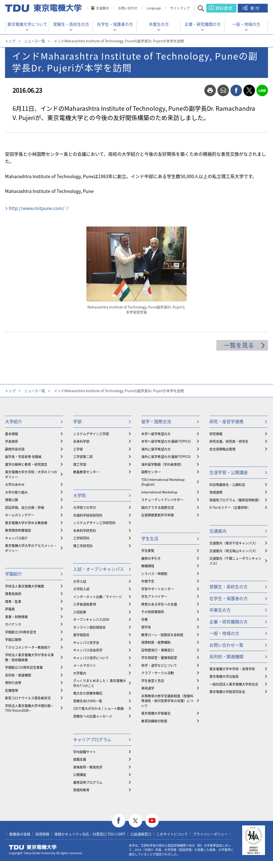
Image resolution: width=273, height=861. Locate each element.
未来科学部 (81, 441)
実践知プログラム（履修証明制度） (235, 499)
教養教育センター (86, 471)
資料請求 (223, 8)
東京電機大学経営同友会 (227, 691)
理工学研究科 (83, 545)
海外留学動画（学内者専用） (162, 464)
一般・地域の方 (246, 24)
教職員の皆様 (19, 833)
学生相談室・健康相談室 (159, 657)
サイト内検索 (205, 8)
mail (223, 90)
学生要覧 (147, 550)
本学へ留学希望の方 (156, 433)
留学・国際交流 (156, 421)
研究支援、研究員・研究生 (228, 441)
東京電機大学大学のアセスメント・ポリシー (31, 548)
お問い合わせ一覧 (226, 645)
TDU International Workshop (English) (163, 482)
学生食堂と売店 (152, 680)
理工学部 (79, 464)
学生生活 (149, 538)
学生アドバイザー (154, 596)
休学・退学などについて (159, 665)
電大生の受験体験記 (87, 693)
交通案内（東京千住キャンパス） (233, 543)
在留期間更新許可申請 (157, 514)
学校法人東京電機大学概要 (24, 586)
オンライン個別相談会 (89, 627)
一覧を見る (239, 345)
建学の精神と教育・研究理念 (26, 464)
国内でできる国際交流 (157, 507)
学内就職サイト (84, 751)
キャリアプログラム (92, 739)
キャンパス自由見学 (87, 650)
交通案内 (102, 8)
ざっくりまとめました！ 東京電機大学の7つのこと (99, 683)
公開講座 (79, 774)
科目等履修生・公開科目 (227, 484)
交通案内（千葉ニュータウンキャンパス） (235, 561)
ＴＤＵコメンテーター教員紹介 (28, 647)
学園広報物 (13, 639)
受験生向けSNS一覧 (87, 700)
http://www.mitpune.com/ (36, 208)
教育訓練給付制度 (154, 720)
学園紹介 (13, 574)
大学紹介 (13, 421)
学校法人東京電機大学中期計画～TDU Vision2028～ (29, 708)
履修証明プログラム (87, 782)
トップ (10, 40)
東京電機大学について (27, 24)
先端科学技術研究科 (87, 515)
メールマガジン (84, 665)
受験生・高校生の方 (71, 24)
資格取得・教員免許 (87, 767)
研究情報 (215, 433)
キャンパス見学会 (86, 642)
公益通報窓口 (140, 833)
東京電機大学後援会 (156, 713)
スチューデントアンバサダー (162, 499)
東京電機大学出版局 (224, 676)
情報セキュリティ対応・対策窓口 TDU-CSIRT (89, 833)
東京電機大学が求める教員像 (26, 522)
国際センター (151, 471)
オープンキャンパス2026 (91, 619)
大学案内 (79, 673)
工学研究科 (81, 537)
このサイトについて (172, 833)
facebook (236, 90)
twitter (249, 90)
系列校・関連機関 (18, 675)
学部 (77, 421)
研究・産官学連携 (226, 421)
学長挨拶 (11, 441)
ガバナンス (13, 624)
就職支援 (79, 759)
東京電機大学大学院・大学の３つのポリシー (31, 474)
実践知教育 (81, 789)
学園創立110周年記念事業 (24, 667)
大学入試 (79, 581)
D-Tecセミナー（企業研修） (229, 507)
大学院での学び (84, 507)
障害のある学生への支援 (159, 604)
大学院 (79, 495)
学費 (144, 619)
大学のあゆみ (15, 484)
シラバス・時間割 (154, 573)
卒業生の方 (159, 24)
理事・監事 (13, 601)
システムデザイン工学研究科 (94, 522)
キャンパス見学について (91, 657)
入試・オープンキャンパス (98, 569)
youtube (152, 821)
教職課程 (147, 565)
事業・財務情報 (16, 616)
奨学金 (146, 626)
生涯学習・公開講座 (228, 472)
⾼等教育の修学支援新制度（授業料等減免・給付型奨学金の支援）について (167, 700)
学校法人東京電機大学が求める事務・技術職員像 (29, 657)
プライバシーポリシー (210, 833)
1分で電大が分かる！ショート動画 (98, 708)
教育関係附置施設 (18, 530)
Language (154, 8)
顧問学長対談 (15, 449)
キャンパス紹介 (16, 537)
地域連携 (215, 492)
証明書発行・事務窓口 (157, 650)
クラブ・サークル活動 (157, 672)
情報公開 (11, 499)
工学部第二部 (83, 456)
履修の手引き (151, 558)
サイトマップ (180, 8)
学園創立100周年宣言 (20, 631)
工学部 (78, 449)
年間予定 (147, 581)
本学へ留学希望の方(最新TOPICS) (166, 441)
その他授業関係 (152, 611)
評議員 (10, 608)
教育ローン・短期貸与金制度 (162, 634)
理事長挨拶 (13, 593)
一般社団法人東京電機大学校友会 (233, 684)
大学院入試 (81, 588)
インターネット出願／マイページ (97, 596)
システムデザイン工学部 (91, 433)
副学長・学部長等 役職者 (23, 456)
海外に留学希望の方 (156, 449)
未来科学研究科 (84, 530)
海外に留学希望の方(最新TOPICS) (166, 456)
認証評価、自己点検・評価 (24, 507)
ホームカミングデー (19, 514)
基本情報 (11, 433)
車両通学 (147, 688)
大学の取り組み (16, 492)
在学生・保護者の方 (115, 24)
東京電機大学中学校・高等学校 (232, 668)
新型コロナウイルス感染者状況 (28, 697)
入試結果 (79, 611)
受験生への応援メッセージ (92, 716)
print (210, 90)
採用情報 (42, 833)
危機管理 (11, 690)
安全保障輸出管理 (222, 449)
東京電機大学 (33, 847)
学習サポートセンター (157, 588)
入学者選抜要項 (84, 604)
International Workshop (159, 492)
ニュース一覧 (34, 40)
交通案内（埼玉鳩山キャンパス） (233, 550)
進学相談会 (81, 634)
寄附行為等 (13, 682)
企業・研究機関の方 (203, 24)
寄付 (255, 8)
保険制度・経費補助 (156, 642)
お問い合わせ (128, 8)
